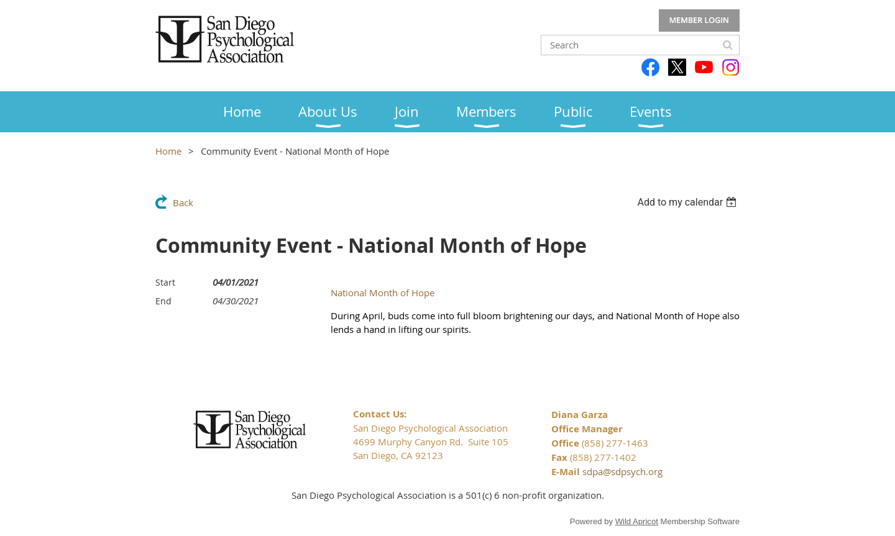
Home (168, 151)
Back (183, 202)
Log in (699, 20)
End (163, 301)
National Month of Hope (382, 292)
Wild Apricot (636, 521)
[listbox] (688, 202)
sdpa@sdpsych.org (622, 471)
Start (165, 282)
